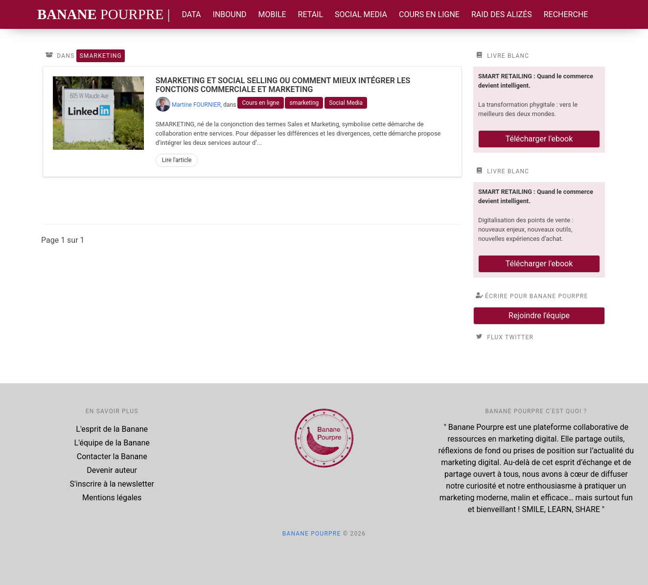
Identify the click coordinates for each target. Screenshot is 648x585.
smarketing (304, 102)
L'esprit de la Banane (112, 429)
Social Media (361, 14)
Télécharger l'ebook (539, 138)
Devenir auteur (112, 470)
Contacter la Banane (112, 456)
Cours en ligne (429, 14)
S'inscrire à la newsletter (112, 484)
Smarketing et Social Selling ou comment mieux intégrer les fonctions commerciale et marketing (283, 85)
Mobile (272, 14)
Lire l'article (177, 160)
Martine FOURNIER (196, 104)
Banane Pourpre (311, 533)
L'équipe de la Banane (112, 442)
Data (191, 14)
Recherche (566, 14)
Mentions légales (111, 497)
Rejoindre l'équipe (539, 315)
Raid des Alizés (501, 14)
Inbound (230, 14)
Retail (310, 14)
